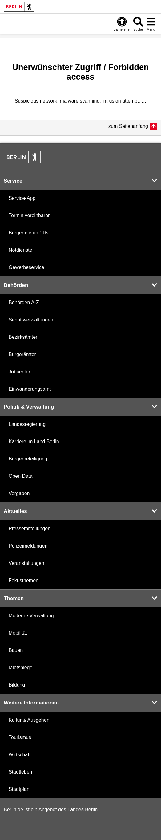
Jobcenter (19, 371)
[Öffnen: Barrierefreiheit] (122, 23)
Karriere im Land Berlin (34, 441)
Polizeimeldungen (28, 545)
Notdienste (20, 250)
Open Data (20, 476)
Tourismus (20, 737)
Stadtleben (20, 772)
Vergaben (19, 493)
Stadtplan (19, 789)
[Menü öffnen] (150, 23)
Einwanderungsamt (30, 389)
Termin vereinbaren (30, 215)
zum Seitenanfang (128, 126)
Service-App (22, 198)
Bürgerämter (22, 354)
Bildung (17, 684)
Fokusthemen (23, 580)
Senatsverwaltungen (31, 319)
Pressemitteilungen (29, 528)
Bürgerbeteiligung (28, 458)
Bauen (16, 650)
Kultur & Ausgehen (29, 720)
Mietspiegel (21, 667)
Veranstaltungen (26, 563)
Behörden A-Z (24, 302)
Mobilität (18, 633)
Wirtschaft (19, 754)
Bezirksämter (23, 337)
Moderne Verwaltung (31, 615)
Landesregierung (27, 424)
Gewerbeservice (26, 267)
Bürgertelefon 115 (28, 232)
